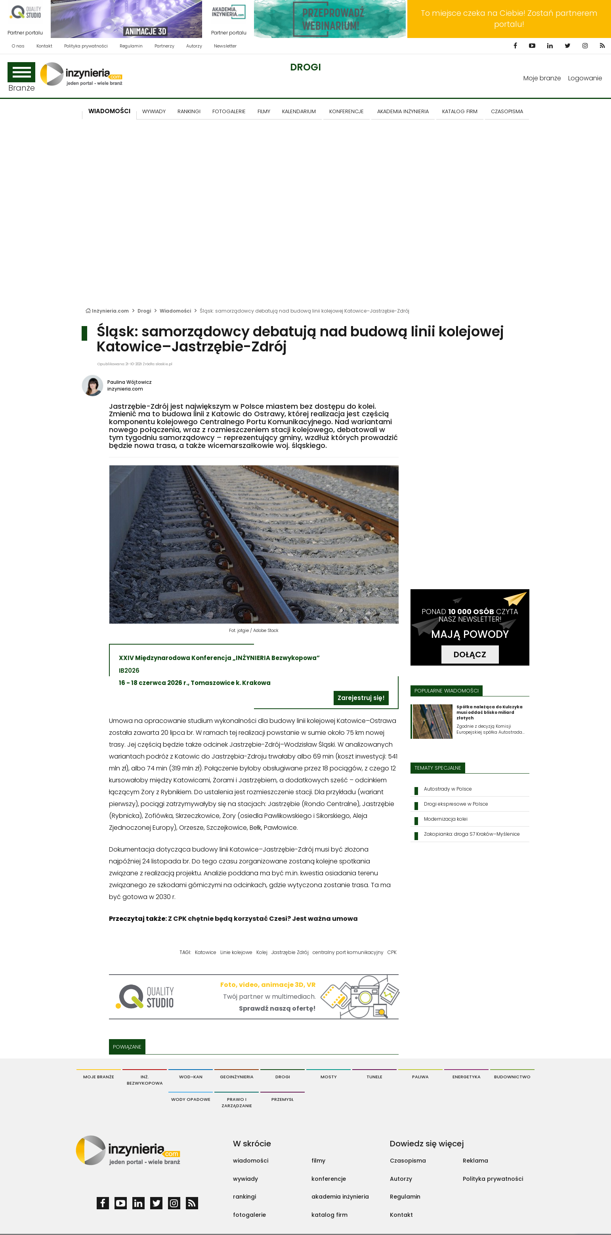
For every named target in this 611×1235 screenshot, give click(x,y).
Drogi (305, 67)
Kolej (261, 952)
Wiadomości (109, 111)
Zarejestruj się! (361, 698)
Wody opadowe (190, 1099)
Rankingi (189, 111)
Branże (21, 77)
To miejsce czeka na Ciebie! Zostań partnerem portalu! (509, 19)
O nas (18, 46)
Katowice (205, 952)
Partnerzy (164, 46)
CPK (392, 952)
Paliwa (420, 1077)
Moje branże (542, 78)
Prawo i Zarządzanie (236, 1102)
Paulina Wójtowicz (129, 382)
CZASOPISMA (507, 111)
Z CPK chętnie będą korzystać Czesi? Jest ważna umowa (263, 918)
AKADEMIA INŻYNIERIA (403, 111)
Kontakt (44, 46)
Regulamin (131, 46)
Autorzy (194, 46)
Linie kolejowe (236, 952)
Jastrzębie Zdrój (290, 952)
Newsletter (225, 46)
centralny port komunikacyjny (348, 952)
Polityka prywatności (86, 46)
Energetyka (467, 1077)
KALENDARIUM (299, 111)
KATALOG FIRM (459, 111)
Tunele (374, 1077)
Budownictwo (512, 1077)
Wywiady (154, 111)
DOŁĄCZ (470, 654)
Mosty (329, 1077)
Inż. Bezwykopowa (145, 1080)
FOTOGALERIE (229, 111)
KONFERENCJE (346, 111)
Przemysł (282, 1099)
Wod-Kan (190, 1077)
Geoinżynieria (237, 1077)
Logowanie (585, 78)
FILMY (264, 111)
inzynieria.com (125, 388)
